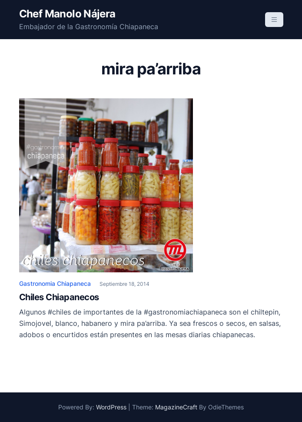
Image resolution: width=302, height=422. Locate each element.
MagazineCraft (176, 407)
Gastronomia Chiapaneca (55, 283)
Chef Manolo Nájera (67, 13)
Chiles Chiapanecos (59, 297)
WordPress (111, 407)
